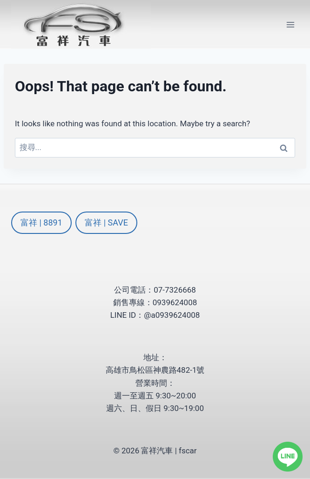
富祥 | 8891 (41, 222)
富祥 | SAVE (106, 222)
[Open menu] (290, 24)
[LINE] (288, 457)
